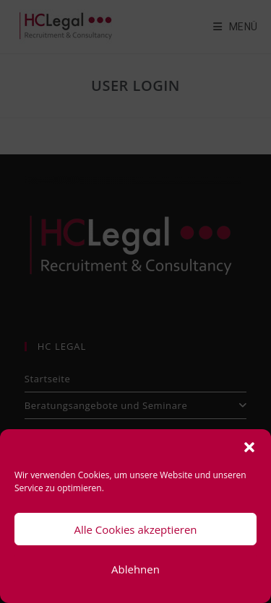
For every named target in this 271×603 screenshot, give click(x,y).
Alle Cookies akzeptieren (135, 529)
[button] (249, 447)
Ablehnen (135, 569)
